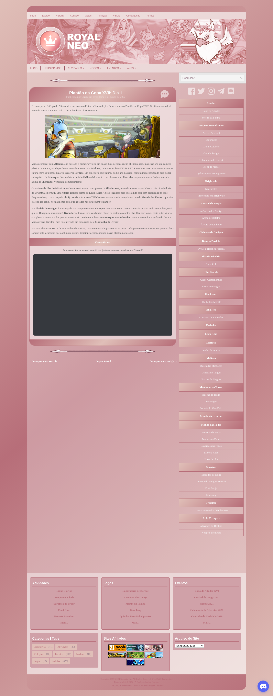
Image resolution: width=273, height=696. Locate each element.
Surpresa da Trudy (64, 603)
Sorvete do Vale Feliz (211, 408)
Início (33, 15)
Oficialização (133, 15)
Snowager (211, 401)
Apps (133, 67)
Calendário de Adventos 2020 (206, 609)
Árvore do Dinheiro (211, 224)
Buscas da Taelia (211, 394)
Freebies (80, 654)
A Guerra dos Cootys (211, 211)
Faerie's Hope (211, 452)
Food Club (64, 609)
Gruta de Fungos (211, 286)
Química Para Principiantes (135, 616)
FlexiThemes (126, 685)
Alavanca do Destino (211, 525)
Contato (74, 15)
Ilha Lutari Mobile (211, 301)
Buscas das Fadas (211, 439)
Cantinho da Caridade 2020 (206, 616)
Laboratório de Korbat (211, 159)
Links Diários (52, 68)
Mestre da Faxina (211, 117)
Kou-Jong (211, 494)
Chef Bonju (211, 488)
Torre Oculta (211, 459)
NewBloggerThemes (153, 685)
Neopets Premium (211, 532)
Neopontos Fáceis (64, 597)
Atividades (77, 67)
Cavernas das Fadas (211, 445)
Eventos (115, 67)
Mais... (64, 622)
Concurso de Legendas (211, 317)
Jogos (97, 67)
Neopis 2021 (207, 603)
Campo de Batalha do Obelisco (211, 510)
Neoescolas (211, 188)
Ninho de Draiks (211, 350)
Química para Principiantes (211, 173)
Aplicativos (40, 647)
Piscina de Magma (211, 379)
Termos (150, 15)
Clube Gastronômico (211, 279)
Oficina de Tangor (211, 372)
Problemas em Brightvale (211, 195)
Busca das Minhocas (211, 365)
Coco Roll (211, 264)
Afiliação (102, 15)
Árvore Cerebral (211, 133)
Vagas (88, 15)
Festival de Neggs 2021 (206, 597)
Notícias (56, 661)
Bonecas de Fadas (211, 432)
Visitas (116, 15)
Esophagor (211, 139)
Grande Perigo (211, 153)
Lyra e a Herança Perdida (211, 248)
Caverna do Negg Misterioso (211, 481)
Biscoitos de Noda (211, 474)
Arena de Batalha (211, 217)
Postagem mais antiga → (163, 360)
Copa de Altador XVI (207, 590)
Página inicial (103, 360)
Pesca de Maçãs (211, 166)
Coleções (38, 654)
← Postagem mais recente (42, 360)
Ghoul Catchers (211, 146)
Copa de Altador (211, 110)
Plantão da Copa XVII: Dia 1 (95, 93)
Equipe (46, 15)
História (60, 15)
